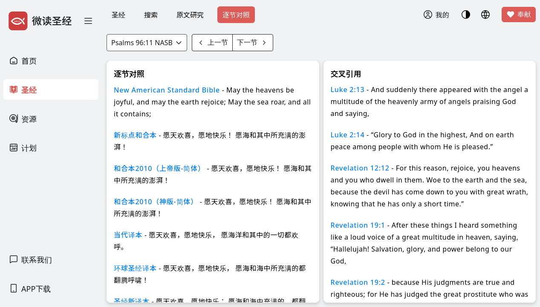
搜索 (151, 15)
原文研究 (190, 15)
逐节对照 (236, 15)
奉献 (518, 14)
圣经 (118, 15)
